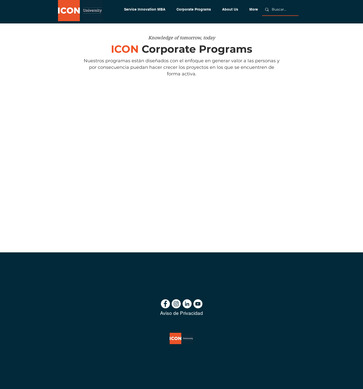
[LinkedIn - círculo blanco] (187, 303)
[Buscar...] (280, 9)
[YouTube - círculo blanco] (197, 303)
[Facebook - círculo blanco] (165, 303)
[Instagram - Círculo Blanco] (176, 303)
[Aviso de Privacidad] (181, 313)
